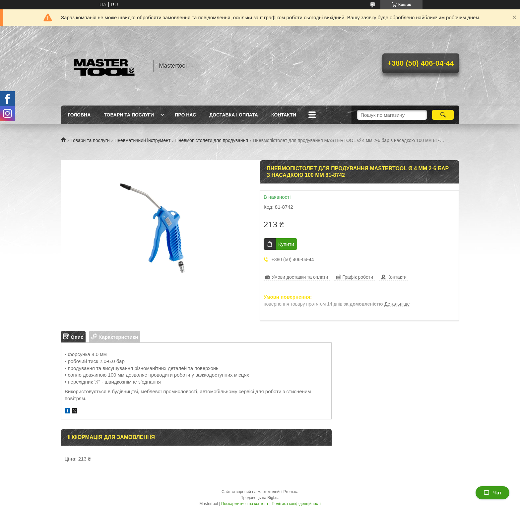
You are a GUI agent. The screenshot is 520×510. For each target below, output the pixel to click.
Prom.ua (291, 491)
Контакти (283, 114)
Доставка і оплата (233, 114)
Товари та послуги (129, 114)
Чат (492, 493)
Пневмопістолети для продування (211, 140)
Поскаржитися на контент (244, 503)
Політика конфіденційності (296, 503)
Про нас (185, 114)
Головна (79, 114)
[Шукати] (443, 115)
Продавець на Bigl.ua (260, 497)
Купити (286, 244)
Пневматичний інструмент (142, 140)
